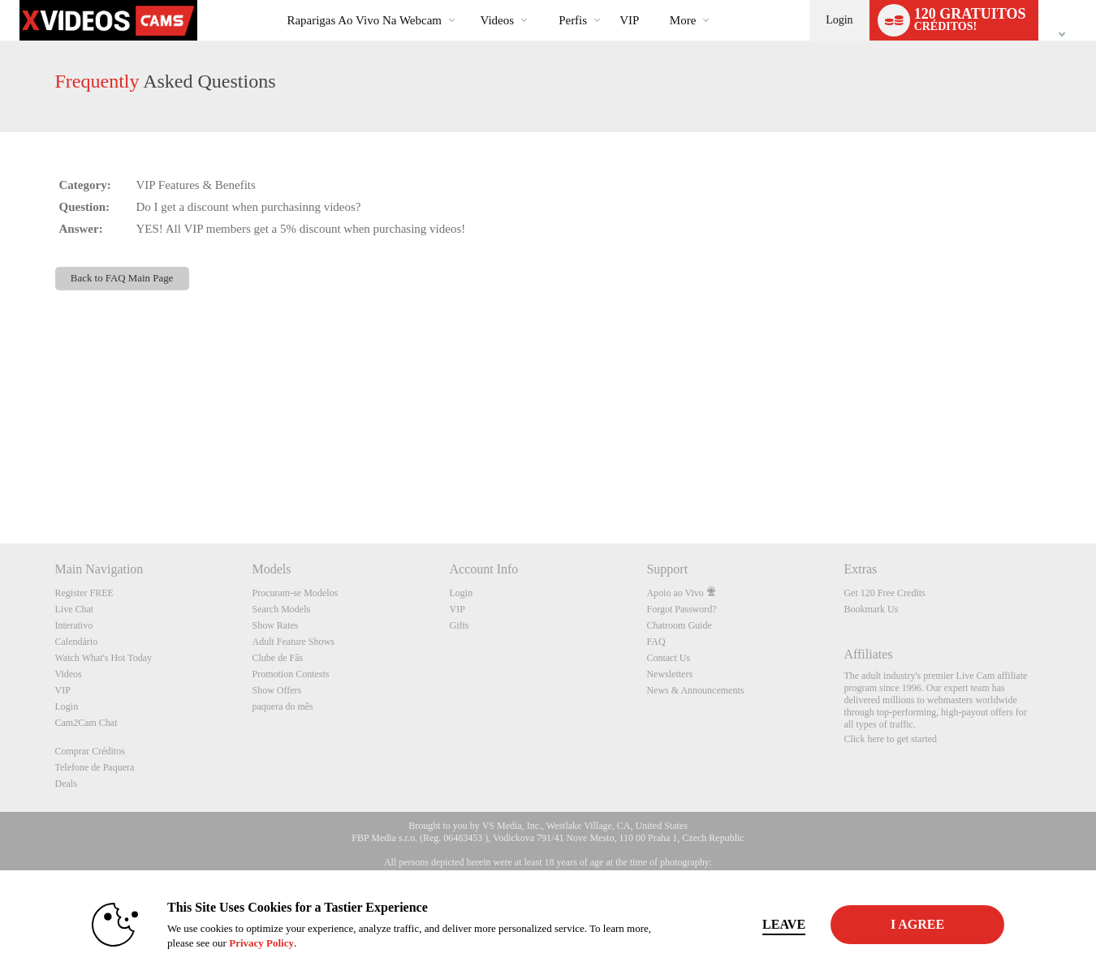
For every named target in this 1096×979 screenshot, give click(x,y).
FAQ (655, 641)
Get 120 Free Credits (884, 593)
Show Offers (276, 690)
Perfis (573, 20)
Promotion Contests (290, 674)
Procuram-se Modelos (295, 593)
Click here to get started (890, 739)
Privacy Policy (252, 943)
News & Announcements (695, 690)
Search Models (281, 609)
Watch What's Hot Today (104, 657)
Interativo (74, 625)
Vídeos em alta (466, 0)
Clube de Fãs (277, 657)
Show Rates (275, 625)
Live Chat (74, 609)
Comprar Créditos (90, 751)
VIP (629, 20)
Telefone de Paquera (95, 767)
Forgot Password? (681, 609)
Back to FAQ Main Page (122, 278)
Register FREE (84, 593)
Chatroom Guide (678, 625)
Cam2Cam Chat (86, 722)
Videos (498, 20)
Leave (774, 924)
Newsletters (669, 674)
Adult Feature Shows (293, 641)
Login (839, 20)
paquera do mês (282, 706)
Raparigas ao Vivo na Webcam (364, 20)
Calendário (76, 641)
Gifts (458, 625)
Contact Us (668, 657)
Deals (66, 783)
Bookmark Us (871, 609)
